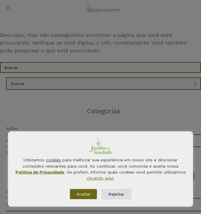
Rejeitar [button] (116, 194)
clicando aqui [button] (100, 178)
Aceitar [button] (83, 194)
